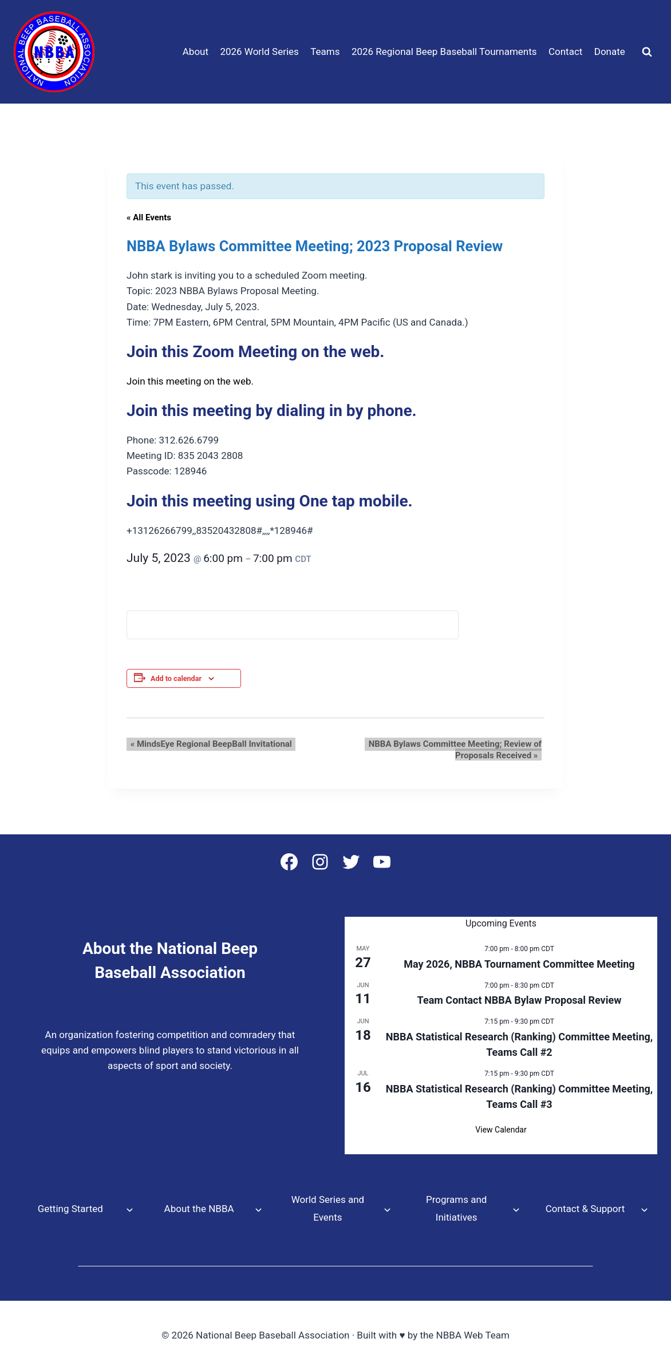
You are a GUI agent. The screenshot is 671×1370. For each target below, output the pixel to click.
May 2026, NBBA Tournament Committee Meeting (519, 964)
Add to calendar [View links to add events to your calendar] (176, 678)
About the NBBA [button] (199, 1208)
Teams (325, 51)
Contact (565, 51)
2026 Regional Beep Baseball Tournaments (444, 51)
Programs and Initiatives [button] (456, 1208)
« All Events (149, 217)
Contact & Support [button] (585, 1208)
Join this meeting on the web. (190, 381)
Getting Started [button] (70, 1208)
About (195, 51)
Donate (609, 51)
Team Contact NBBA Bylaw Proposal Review (519, 1000)
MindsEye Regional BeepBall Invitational (207, 744)
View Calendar (500, 1129)
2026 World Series (259, 51)
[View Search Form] (647, 52)
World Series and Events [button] (327, 1208)
